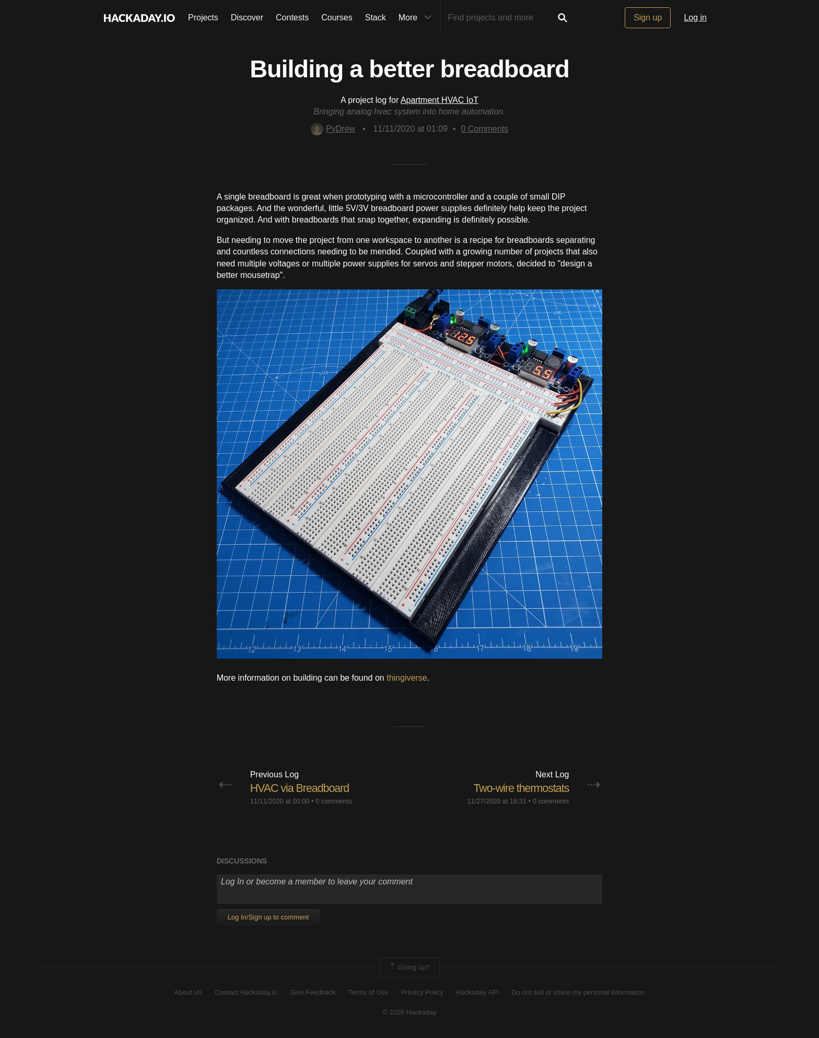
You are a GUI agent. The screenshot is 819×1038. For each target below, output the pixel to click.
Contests (292, 17)
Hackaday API (477, 992)
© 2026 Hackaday (409, 1012)
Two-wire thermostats (519, 788)
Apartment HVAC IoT (439, 100)
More (417, 17)
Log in (695, 17)
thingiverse (407, 677)
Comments (484, 128)
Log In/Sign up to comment (268, 917)
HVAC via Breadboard (301, 788)
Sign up (648, 17)
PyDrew (333, 128)
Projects (203, 17)
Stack (375, 17)
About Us (188, 992)
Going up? (409, 967)
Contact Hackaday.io (246, 992)
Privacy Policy (422, 992)
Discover (247, 17)
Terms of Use (368, 992)
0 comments (333, 801)
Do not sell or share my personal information (578, 992)
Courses (337, 17)
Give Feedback (312, 992)
